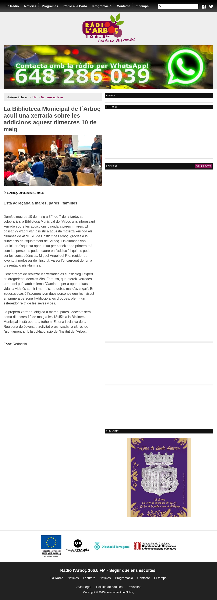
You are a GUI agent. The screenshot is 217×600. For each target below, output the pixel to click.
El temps (142, 6)
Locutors (89, 577)
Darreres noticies (53, 97)
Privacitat (134, 586)
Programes (50, 6)
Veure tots (203, 166)
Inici (35, 97)
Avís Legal (84, 586)
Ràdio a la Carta (76, 6)
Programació (102, 6)
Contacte (124, 6)
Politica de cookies (109, 586)
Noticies (31, 6)
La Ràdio (12, 6)
